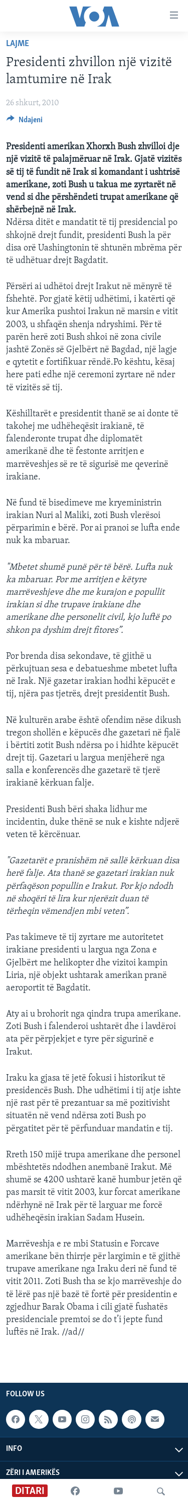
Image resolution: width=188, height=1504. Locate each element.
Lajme (17, 44)
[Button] (25, 122)
